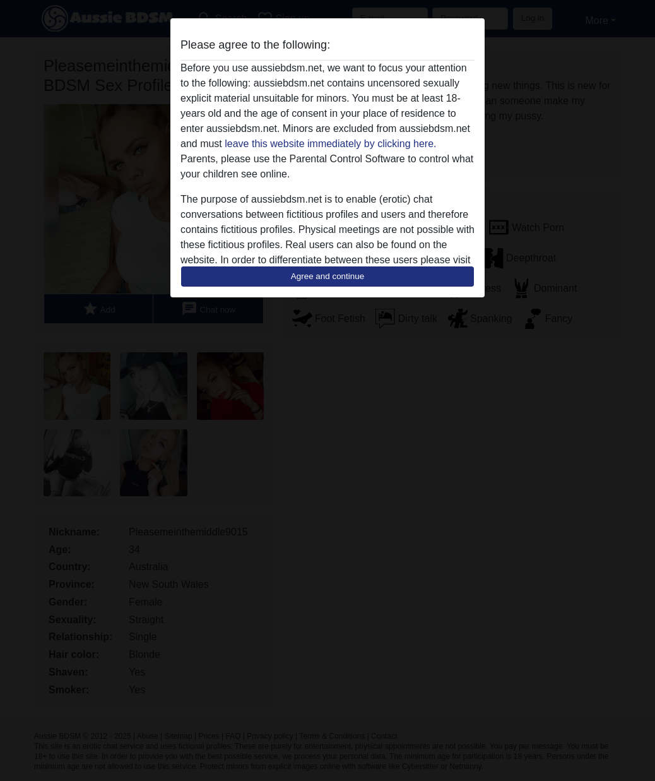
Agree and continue (327, 276)
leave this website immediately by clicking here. (330, 143)
